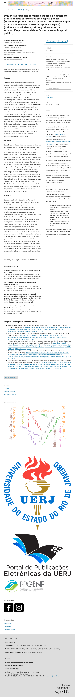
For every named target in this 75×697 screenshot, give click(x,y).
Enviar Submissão (10, 377)
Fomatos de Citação (53, 88)
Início (5, 10)
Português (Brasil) (10, 394)
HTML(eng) (62, 41)
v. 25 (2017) (20, 10)
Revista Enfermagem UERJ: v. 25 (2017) (48, 368)
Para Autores (7, 626)
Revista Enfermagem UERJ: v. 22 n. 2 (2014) (22, 339)
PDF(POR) (51, 41)
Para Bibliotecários (9, 629)
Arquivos (12, 10)
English (6, 389)
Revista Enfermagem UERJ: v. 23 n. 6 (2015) (32, 331)
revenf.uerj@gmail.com (52, 676)
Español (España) (9, 392)
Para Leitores (8, 623)
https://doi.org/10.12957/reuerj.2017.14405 (21, 64)
